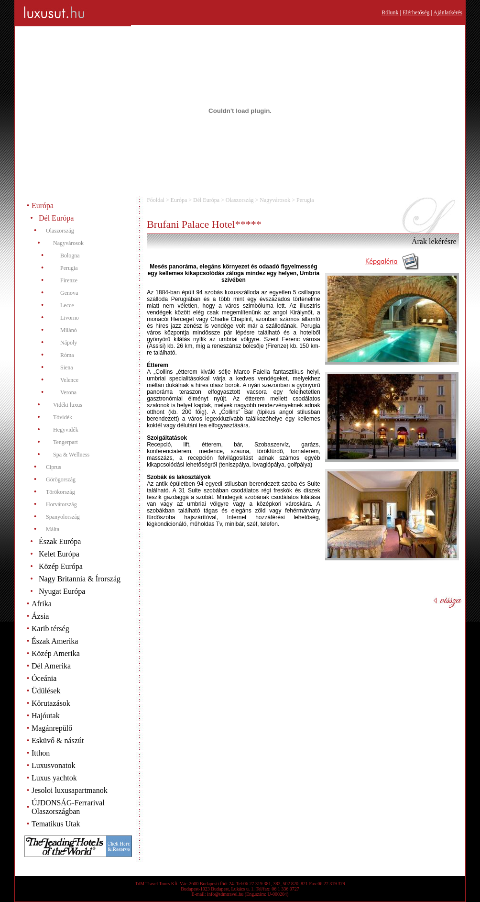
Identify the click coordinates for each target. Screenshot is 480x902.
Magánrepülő (52, 728)
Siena (66, 367)
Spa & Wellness (71, 454)
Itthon (41, 753)
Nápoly (68, 342)
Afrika (42, 604)
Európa (43, 205)
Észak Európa (60, 541)
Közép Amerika (56, 653)
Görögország (61, 479)
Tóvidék (62, 417)
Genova (69, 293)
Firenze (68, 280)
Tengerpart (65, 442)
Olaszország (60, 230)
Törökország (60, 492)
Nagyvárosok (68, 243)
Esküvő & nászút (58, 740)
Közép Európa (61, 566)
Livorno (69, 317)
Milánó (68, 330)
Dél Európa (56, 218)
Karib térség (50, 628)
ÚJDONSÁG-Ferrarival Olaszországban (68, 807)
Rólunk (390, 12)
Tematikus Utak (56, 824)
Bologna (70, 255)
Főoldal (155, 200)
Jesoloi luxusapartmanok (70, 790)
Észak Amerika (55, 641)
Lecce (67, 305)
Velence (69, 380)
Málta (52, 529)
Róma (67, 355)
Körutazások (51, 703)
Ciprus (53, 467)
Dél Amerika (51, 666)
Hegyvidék (65, 429)
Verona (68, 392)
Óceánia (44, 678)
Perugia (69, 268)
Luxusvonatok (54, 765)
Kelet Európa (59, 554)
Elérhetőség (416, 12)
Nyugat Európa (62, 591)
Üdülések (46, 691)
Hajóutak (46, 716)
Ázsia (40, 616)
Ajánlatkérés (447, 12)
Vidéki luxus (67, 404)
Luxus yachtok (54, 778)
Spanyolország (63, 516)
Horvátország (61, 504)
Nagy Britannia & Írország (79, 579)
